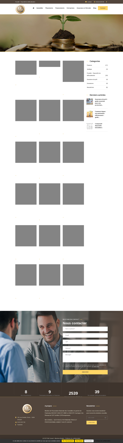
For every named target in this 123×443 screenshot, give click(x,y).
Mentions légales (59, 438)
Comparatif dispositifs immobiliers (98, 125)
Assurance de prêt (97, 79)
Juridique (97, 69)
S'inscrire (91, 422)
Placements (49, 8)
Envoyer (85, 372)
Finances (97, 65)
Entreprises (70, 8)
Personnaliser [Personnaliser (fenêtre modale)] (89, 441)
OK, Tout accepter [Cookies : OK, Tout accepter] (68, 441)
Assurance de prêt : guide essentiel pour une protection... (101, 102)
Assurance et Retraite (84, 8)
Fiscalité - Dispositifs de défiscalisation (97, 75)
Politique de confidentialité (72, 438)
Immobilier (40, 8)
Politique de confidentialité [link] (102, 441)
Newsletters (97, 87)
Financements (59, 8)
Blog (94, 8)
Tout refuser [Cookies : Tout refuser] (79, 441)
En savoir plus (95, 366)
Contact (89, 2)
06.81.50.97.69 (100, 2)
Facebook (19, 424)
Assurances (97, 83)
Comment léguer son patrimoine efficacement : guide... (100, 114)
